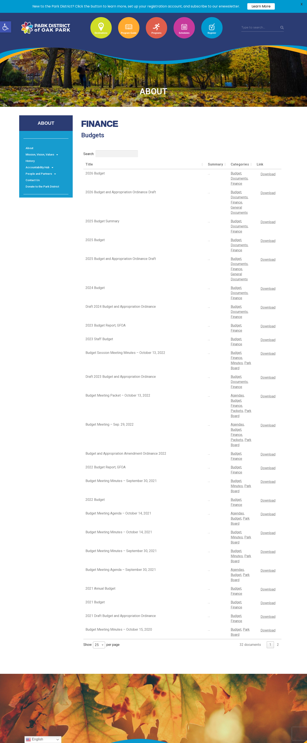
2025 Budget (95, 207)
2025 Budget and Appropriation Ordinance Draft (120, 218)
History (30, 161)
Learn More (261, 6)
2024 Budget (95, 231)
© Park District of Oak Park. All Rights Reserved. (52, 657)
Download (267, 174)
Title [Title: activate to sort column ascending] (89, 164)
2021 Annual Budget (100, 409)
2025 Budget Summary (102, 197)
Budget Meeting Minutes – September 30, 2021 (121, 348)
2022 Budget (95, 358)
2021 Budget (95, 419)
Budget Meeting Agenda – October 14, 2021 (118, 368)
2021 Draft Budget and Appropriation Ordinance (120, 430)
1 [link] (270, 452)
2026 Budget (95, 173)
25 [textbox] (97, 452)
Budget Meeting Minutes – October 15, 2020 (118, 440)
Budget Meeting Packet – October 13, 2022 (117, 296)
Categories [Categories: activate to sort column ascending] (194, 164)
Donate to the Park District (42, 186)
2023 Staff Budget (99, 262)
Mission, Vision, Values (42, 154)
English (34, 739)
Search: (110, 153)
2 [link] (278, 452)
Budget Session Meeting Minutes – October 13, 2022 (121, 275)
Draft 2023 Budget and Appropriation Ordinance (120, 286)
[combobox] (99, 451)
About (29, 148)
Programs (157, 33)
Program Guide (128, 33)
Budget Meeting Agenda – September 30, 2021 (120, 399)
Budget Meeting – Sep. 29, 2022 (109, 310)
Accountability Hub (39, 167)
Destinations (101, 33)
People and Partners (41, 174)
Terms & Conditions (33, 644)
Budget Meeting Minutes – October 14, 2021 (118, 378)
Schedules (184, 33)
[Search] (282, 27)
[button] (5, 26)
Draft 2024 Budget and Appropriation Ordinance (120, 242)
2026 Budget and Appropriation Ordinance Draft (120, 184)
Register (212, 33)
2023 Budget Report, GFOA (105, 252)
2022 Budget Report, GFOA (105, 337)
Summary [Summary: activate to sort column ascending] (169, 164)
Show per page (101, 451)
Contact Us (33, 180)
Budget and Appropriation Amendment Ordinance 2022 (113, 326)
